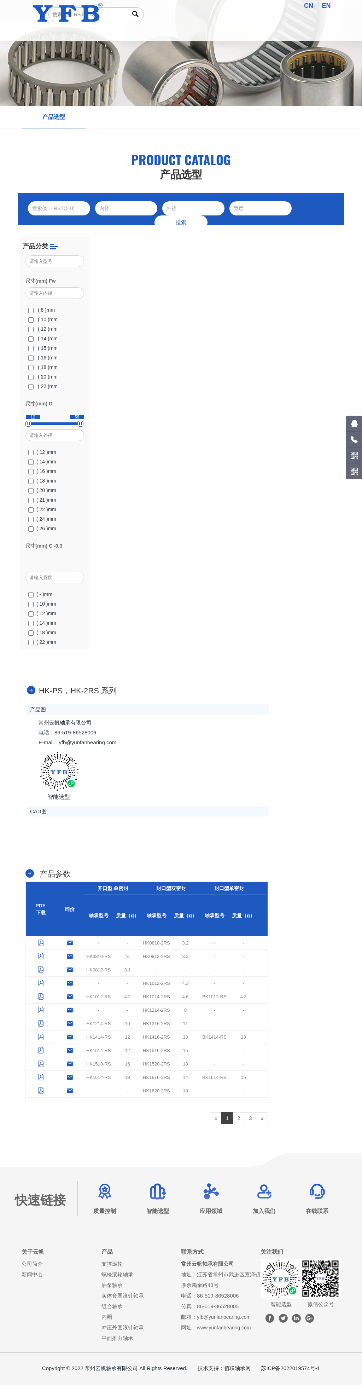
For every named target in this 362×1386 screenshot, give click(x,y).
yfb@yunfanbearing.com (226, 1318)
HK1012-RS (98, 997)
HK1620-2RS (156, 1091)
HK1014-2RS (156, 997)
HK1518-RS (98, 1064)
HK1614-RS (98, 1078)
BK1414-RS (214, 1037)
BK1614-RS (214, 1078)
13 (185, 1037)
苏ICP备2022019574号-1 (290, 1369)
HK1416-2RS (156, 1037)
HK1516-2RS (156, 1051)
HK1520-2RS (156, 1064)
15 (185, 1051)
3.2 (185, 943)
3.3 (185, 957)
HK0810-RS (98, 957)
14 (185, 1078)
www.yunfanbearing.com (226, 1329)
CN (308, 5)
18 (185, 1064)
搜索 (181, 222)
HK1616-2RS (156, 1078)
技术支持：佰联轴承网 (224, 1369)
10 (127, 1024)
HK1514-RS (98, 1051)
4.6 (185, 997)
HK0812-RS (98, 970)
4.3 (185, 984)
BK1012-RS (214, 997)
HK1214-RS (98, 1024)
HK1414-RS (98, 1037)
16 (127, 1064)
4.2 (127, 997)
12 (127, 1037)
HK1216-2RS (156, 1024)
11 (185, 1024)
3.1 (127, 970)
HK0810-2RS (156, 943)
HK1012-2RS (156, 984)
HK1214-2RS (156, 1010)
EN (326, 5)
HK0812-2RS (156, 957)
